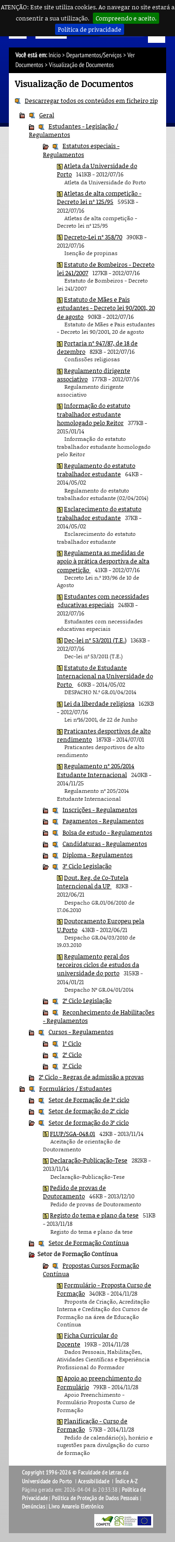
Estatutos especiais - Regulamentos (81, 150)
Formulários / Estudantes (75, 1088)
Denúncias (33, 1506)
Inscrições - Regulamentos (100, 809)
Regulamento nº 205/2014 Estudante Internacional (95, 770)
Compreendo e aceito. (126, 18)
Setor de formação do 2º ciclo (89, 1111)
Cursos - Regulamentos (81, 1032)
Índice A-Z (126, 1481)
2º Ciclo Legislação (87, 1000)
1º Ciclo (72, 1043)
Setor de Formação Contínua (89, 1242)
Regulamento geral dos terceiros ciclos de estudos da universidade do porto (98, 965)
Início (55, 55)
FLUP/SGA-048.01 (72, 1133)
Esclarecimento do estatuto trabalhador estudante (99, 513)
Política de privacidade (89, 29)
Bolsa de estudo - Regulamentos (107, 832)
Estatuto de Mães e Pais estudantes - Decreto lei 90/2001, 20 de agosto (106, 308)
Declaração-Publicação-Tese (88, 1160)
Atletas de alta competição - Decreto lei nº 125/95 (99, 197)
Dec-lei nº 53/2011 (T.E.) (95, 640)
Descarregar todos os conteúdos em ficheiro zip (91, 100)
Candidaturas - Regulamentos (105, 843)
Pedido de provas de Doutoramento (74, 1192)
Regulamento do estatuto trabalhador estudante (96, 469)
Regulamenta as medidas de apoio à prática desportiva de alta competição (103, 561)
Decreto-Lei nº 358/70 (93, 237)
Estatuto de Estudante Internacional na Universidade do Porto (105, 676)
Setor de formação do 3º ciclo (89, 1122)
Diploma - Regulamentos (98, 855)
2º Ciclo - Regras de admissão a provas (91, 1077)
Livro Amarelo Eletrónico (76, 1506)
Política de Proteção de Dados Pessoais (95, 1498)
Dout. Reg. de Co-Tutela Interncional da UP (92, 881)
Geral (46, 115)
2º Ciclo (72, 1054)
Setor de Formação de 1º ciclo (89, 1100)
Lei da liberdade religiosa (99, 703)
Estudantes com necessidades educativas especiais (103, 600)
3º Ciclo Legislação (87, 866)
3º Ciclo (72, 1066)
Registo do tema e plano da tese (94, 1215)
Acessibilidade (93, 1481)
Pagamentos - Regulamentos (103, 821)
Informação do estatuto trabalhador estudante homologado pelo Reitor (93, 414)
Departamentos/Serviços (94, 55)
